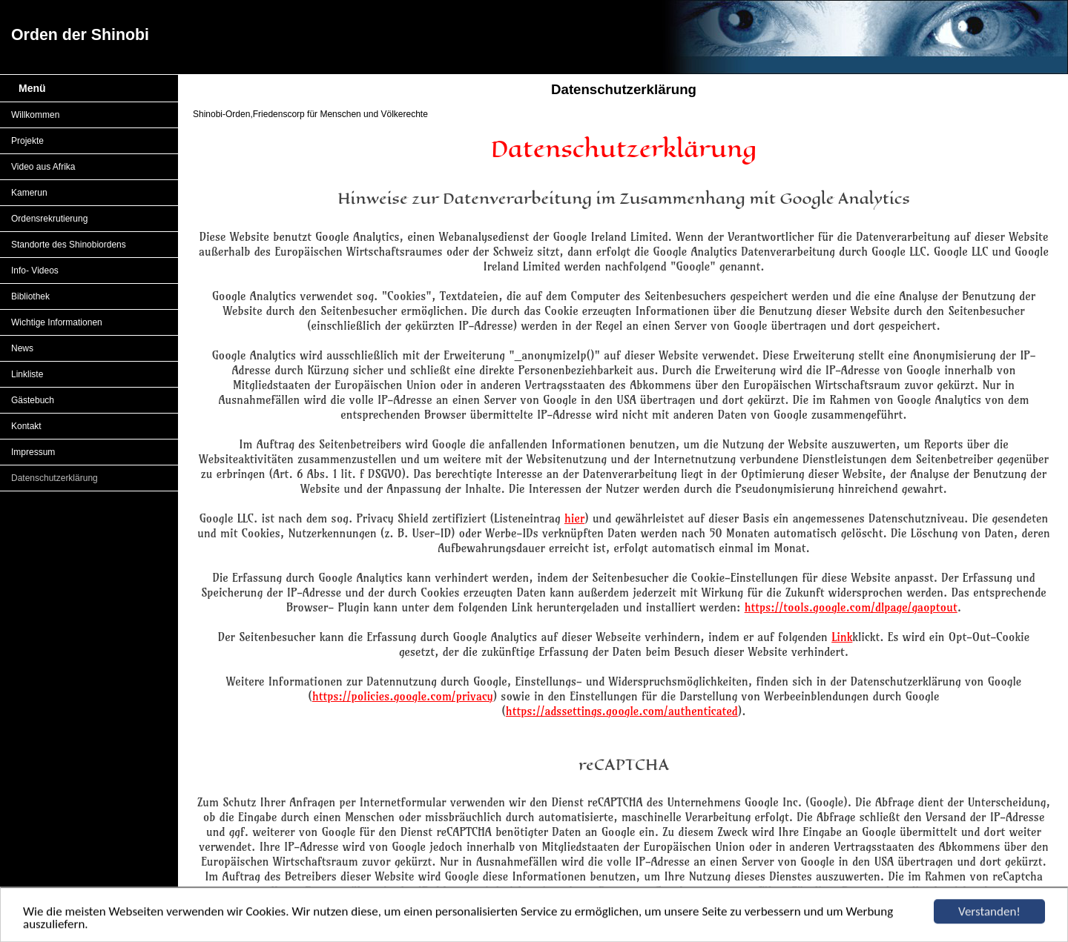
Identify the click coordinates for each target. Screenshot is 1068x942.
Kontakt (26, 426)
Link (841, 636)
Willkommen (35, 115)
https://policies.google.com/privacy (402, 696)
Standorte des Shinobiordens (68, 244)
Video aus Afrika (43, 167)
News (22, 348)
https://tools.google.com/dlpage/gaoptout (851, 607)
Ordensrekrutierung (49, 218)
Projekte (27, 141)
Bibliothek (30, 296)
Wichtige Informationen (56, 322)
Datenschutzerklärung (54, 478)
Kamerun (29, 193)
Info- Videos (35, 270)
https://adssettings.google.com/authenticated (622, 710)
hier (574, 518)
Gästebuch (32, 400)
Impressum (33, 452)
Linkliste (27, 374)
